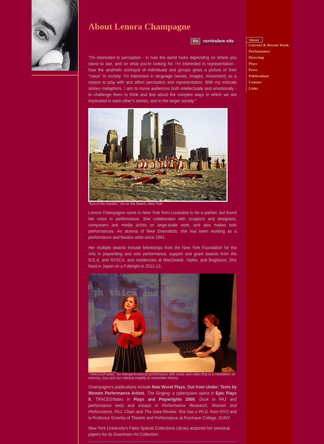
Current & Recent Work (268, 45)
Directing (256, 57)
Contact (255, 82)
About (253, 40)
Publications (258, 76)
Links (253, 88)
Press (252, 70)
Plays (252, 63)
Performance (259, 51)
